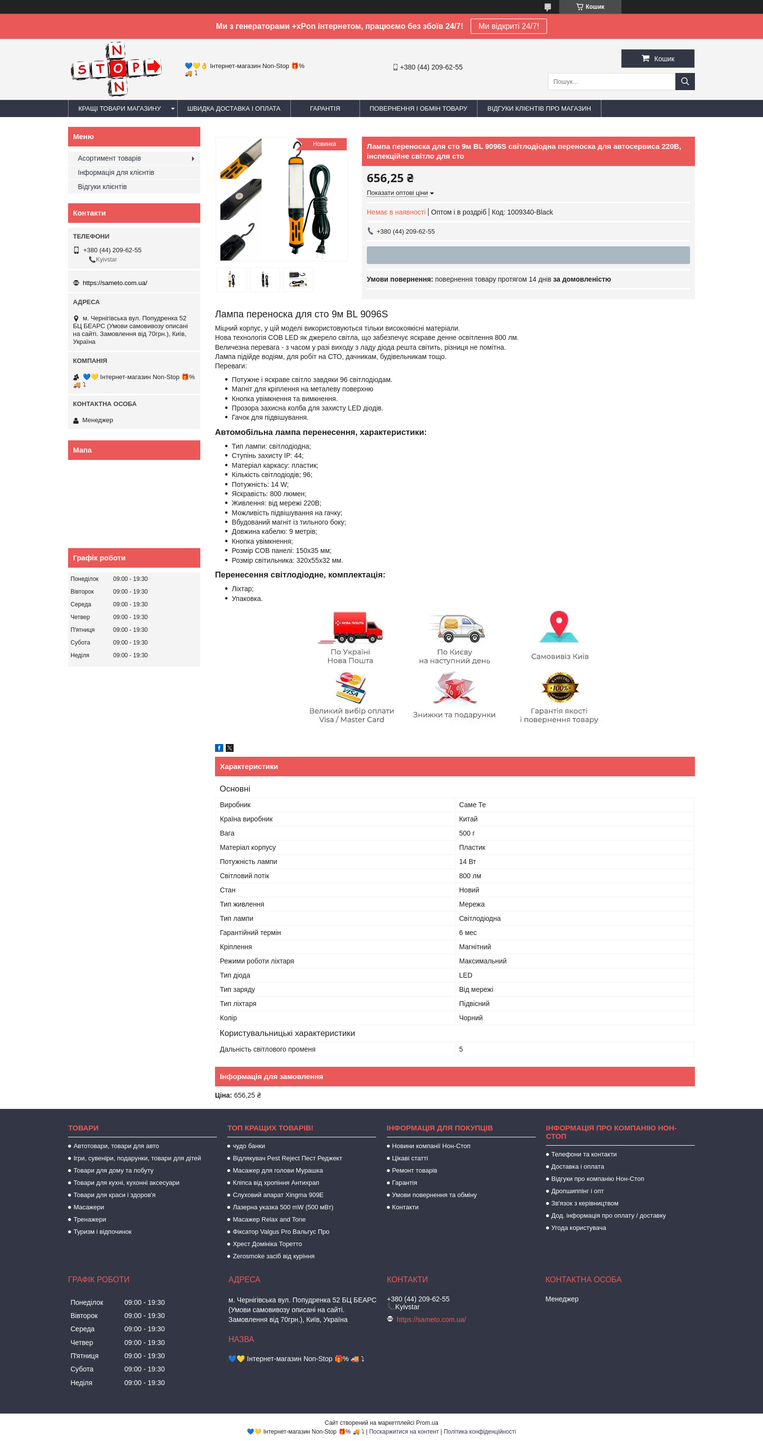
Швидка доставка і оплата (234, 108)
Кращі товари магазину (119, 108)
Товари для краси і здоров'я (114, 1195)
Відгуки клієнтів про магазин (539, 108)
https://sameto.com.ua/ (115, 283)
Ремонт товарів (414, 1170)
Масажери (88, 1207)
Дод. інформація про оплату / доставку (608, 1215)
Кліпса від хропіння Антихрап (276, 1182)
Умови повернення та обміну (434, 1195)
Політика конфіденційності (480, 1431)
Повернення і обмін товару (419, 108)
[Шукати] (685, 81)
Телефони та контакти (584, 1154)
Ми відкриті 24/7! (508, 26)
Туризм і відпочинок (102, 1231)
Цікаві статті (410, 1158)
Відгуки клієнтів (102, 187)
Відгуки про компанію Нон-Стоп (597, 1178)
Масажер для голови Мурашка (278, 1170)
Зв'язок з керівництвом (585, 1203)
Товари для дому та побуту (113, 1170)
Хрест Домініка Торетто (267, 1244)
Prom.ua (427, 1422)
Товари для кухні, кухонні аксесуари (126, 1182)
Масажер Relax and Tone (269, 1219)
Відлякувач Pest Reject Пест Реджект (287, 1158)
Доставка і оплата (577, 1166)
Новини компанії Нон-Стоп (431, 1146)
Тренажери (89, 1219)
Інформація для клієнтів (116, 172)
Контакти (405, 1207)
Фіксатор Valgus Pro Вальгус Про (281, 1231)
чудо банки (249, 1146)
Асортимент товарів (109, 158)
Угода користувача (578, 1227)
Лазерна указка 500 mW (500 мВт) (283, 1207)
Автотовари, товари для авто (116, 1146)
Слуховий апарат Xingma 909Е (278, 1195)
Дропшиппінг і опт (577, 1191)
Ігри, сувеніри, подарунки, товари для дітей (137, 1158)
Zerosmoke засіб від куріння (273, 1256)
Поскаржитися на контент (404, 1431)
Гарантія (325, 108)
